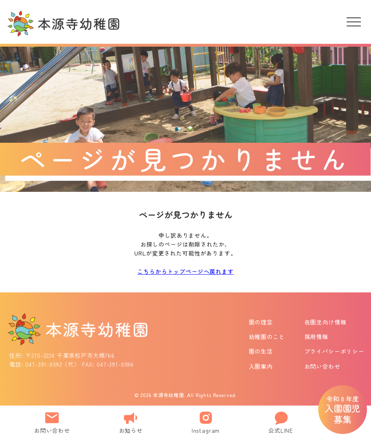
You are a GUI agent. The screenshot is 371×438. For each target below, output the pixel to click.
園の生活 (261, 351)
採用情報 (316, 337)
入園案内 (261, 366)
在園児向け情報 (325, 322)
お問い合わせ (322, 366)
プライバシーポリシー (334, 351)
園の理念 (261, 322)
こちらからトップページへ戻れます (185, 271)
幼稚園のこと (267, 337)
